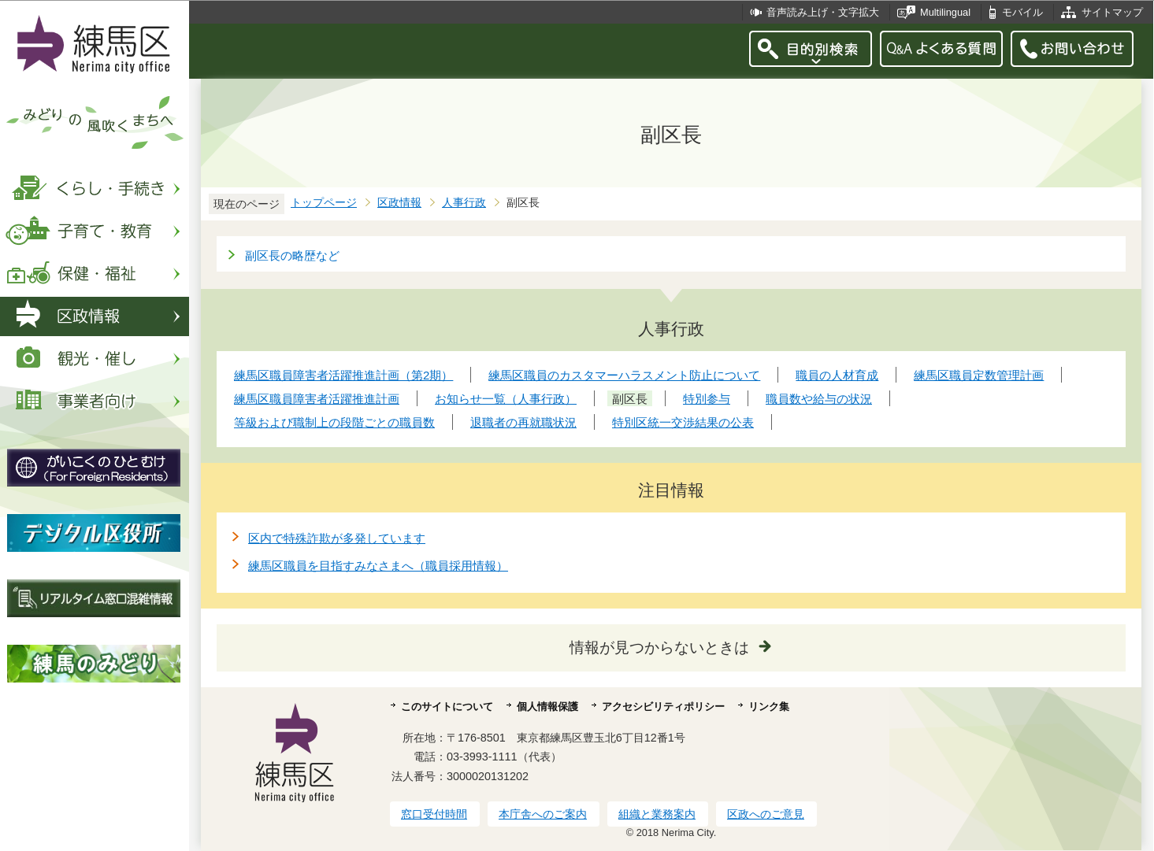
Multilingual (945, 12)
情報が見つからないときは (659, 647)
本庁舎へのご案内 (543, 814)
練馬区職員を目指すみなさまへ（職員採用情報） (378, 565)
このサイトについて (447, 706)
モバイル (1022, 12)
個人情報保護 (547, 706)
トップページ (324, 203)
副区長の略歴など (292, 255)
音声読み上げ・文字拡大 (822, 12)
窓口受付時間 (434, 814)
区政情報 (399, 203)
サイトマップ (1112, 12)
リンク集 (768, 706)
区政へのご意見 (765, 814)
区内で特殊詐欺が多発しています (336, 538)
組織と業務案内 (657, 814)
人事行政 (464, 203)
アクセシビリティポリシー (663, 706)
